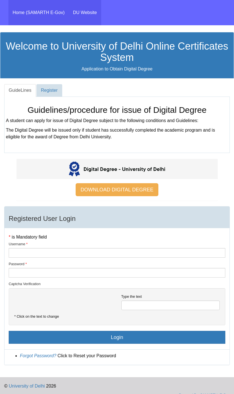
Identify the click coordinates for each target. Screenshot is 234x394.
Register (49, 90)
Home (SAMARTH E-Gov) (41, 12)
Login (117, 337)
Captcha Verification (25, 284)
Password (16, 264)
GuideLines (20, 90)
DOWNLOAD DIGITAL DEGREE (116, 190)
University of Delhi (26, 386)
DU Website (85, 12)
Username (17, 244)
